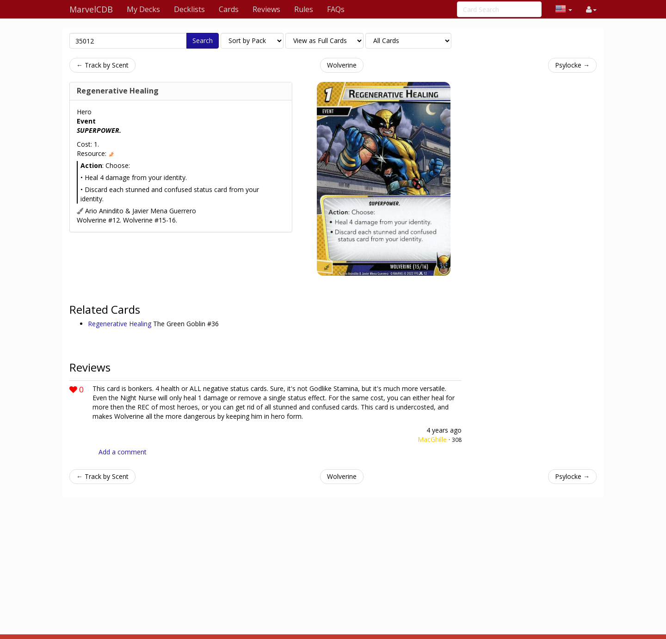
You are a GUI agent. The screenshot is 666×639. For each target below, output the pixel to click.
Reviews (266, 9)
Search (202, 40)
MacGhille (432, 439)
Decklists (189, 9)
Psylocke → (572, 65)
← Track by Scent (102, 65)
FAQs (336, 9)
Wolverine (342, 65)
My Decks (143, 9)
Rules (303, 9)
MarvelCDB (91, 9)
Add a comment (123, 451)
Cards (229, 9)
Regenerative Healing (118, 91)
